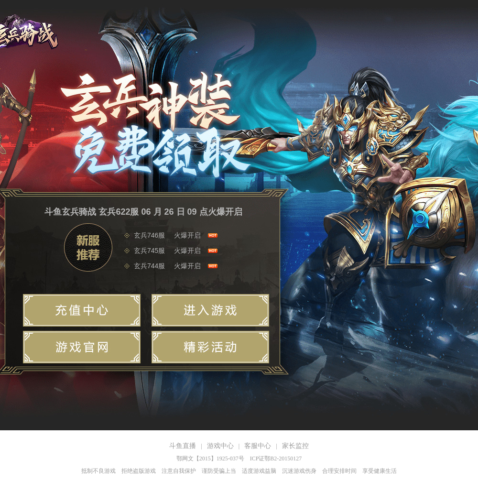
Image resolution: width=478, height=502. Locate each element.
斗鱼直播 (182, 445)
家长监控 (295, 445)
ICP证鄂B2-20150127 (276, 458)
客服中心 (257, 445)
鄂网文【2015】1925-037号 (210, 458)
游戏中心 (220, 445)
